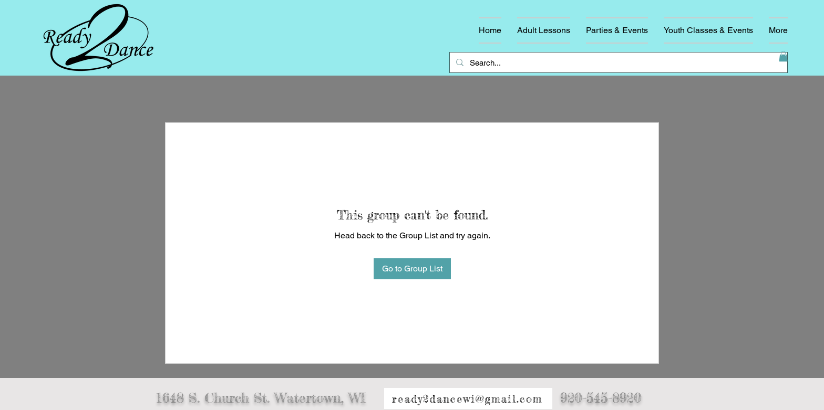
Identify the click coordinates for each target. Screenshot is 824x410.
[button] (783, 56)
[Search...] (617, 62)
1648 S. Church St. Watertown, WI (261, 398)
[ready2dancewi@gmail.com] (468, 398)
